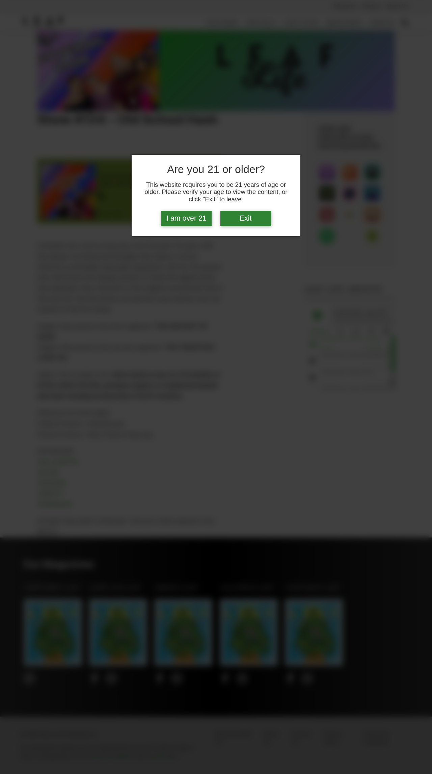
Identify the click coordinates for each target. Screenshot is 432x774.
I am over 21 (186, 218)
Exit (246, 218)
